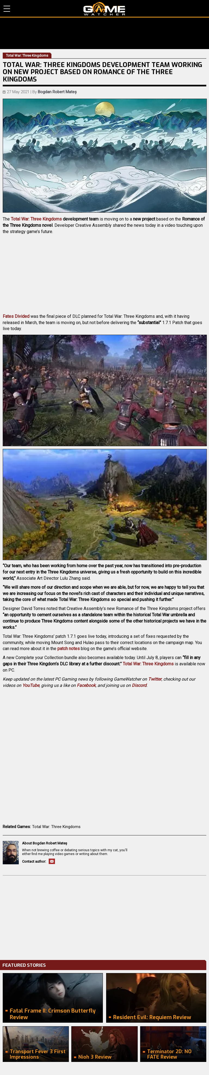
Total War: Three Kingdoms (36, 219)
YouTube (30, 685)
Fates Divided (16, 316)
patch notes (68, 648)
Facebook (86, 685)
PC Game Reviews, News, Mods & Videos (104, 9)
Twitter (154, 679)
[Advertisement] (104, 916)
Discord (139, 685)
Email (52, 861)
